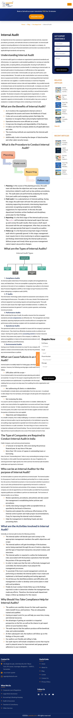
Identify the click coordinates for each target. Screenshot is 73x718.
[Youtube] (53, 694)
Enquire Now (36, 16)
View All (57, 126)
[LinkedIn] (45, 694)
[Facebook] (38, 694)
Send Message (61, 70)
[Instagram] (42, 694)
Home (23, 24)
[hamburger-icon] (69, 4)
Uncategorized (36, 24)
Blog (28, 24)
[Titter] (49, 694)
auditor (11, 220)
